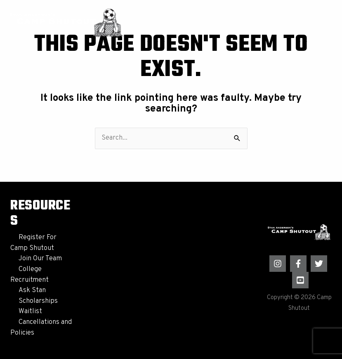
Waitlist (30, 311)
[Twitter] (319, 263)
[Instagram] (277, 263)
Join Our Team (40, 258)
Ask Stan (32, 290)
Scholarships (38, 301)
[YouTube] (300, 280)
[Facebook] (298, 263)
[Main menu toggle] (321, 22)
